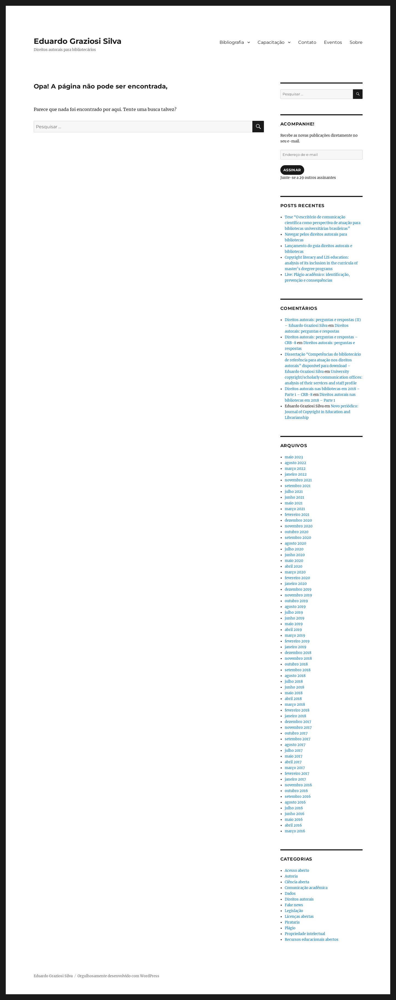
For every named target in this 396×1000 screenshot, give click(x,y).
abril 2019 (293, 629)
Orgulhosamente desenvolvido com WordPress (118, 976)
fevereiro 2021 (297, 514)
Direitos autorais (299, 899)
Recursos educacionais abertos (311, 939)
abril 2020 (293, 566)
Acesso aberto (297, 870)
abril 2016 (293, 825)
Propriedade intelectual (305, 934)
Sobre (356, 42)
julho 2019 (294, 612)
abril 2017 (293, 762)
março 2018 (295, 704)
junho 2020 (295, 555)
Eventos (333, 42)
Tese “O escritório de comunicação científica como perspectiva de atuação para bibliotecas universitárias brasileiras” (322, 223)
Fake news (294, 905)
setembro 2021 (297, 486)
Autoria (291, 876)
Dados (290, 893)
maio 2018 (294, 693)
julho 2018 (294, 681)
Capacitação (271, 42)
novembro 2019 (298, 595)
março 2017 (295, 767)
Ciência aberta (297, 882)
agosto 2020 (295, 543)
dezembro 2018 (298, 652)
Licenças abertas (299, 916)
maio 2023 (294, 457)
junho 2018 (294, 687)
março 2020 (295, 572)
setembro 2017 (297, 739)
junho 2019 (294, 618)
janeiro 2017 (295, 779)
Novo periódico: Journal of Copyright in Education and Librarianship (321, 412)
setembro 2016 (298, 796)
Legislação (294, 910)
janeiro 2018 (295, 716)
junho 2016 (294, 814)
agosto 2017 (295, 744)
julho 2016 (294, 808)
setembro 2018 (297, 670)
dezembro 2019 (298, 589)
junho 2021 (294, 497)
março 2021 (295, 509)
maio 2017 (294, 756)
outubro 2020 (296, 532)
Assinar (292, 170)
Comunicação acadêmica (306, 887)
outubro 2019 (296, 601)
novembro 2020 (298, 526)
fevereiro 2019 (297, 641)
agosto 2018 (295, 675)
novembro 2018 (298, 658)
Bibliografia (232, 42)
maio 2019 (294, 624)
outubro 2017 (296, 733)
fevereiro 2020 (297, 578)
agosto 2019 (295, 606)
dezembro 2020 (298, 520)
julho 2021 (294, 491)
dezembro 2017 (298, 721)
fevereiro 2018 (297, 710)
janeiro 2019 (295, 647)
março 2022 (295, 468)
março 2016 (295, 831)
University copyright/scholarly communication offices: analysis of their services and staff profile (323, 377)
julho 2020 (294, 549)
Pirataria (292, 922)
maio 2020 (294, 560)
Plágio (290, 928)
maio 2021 (294, 503)
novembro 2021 (298, 480)
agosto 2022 (295, 463)
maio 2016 (294, 819)
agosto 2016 (295, 802)
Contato (307, 42)
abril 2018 (293, 698)
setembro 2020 (298, 537)
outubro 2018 (296, 664)
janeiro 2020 (296, 583)
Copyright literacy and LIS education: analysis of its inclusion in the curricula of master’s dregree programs (321, 263)
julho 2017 (294, 750)
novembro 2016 (298, 785)
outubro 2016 (296, 790)
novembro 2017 (298, 727)
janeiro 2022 (296, 474)
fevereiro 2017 (297, 773)
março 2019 (295, 635)
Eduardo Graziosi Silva (77, 41)
